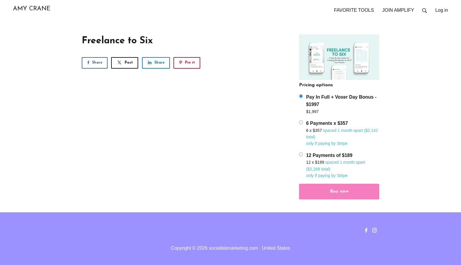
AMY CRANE (31, 9)
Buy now (339, 191)
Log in (441, 10)
